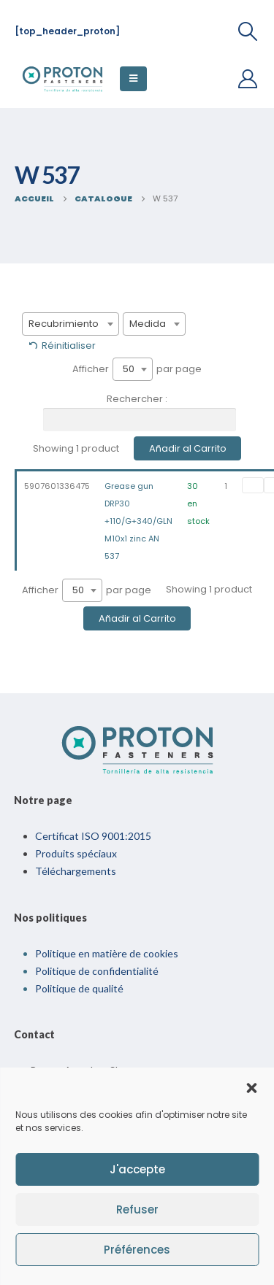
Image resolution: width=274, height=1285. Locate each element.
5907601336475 (57, 486)
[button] (251, 1086)
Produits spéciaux (76, 853)
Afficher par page (137, 369)
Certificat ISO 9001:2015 (93, 836)
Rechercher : (139, 411)
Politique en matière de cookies (106, 953)
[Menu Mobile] (133, 78)
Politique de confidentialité (97, 971)
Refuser (137, 1209)
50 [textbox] (128, 369)
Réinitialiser (69, 345)
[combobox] (70, 324)
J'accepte (137, 1169)
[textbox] (70, 324)
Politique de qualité (79, 988)
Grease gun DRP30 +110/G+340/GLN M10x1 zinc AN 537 (138, 521)
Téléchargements (75, 871)
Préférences (137, 1249)
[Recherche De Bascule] (248, 31)
